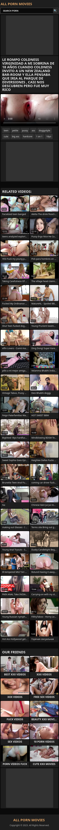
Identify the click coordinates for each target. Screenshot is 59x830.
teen (6, 130)
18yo (48, 136)
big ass (15, 136)
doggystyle (44, 130)
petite (15, 130)
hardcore (27, 136)
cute (6, 136)
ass (33, 130)
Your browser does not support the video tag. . (29, 110)
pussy (25, 130)
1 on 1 (39, 136)
